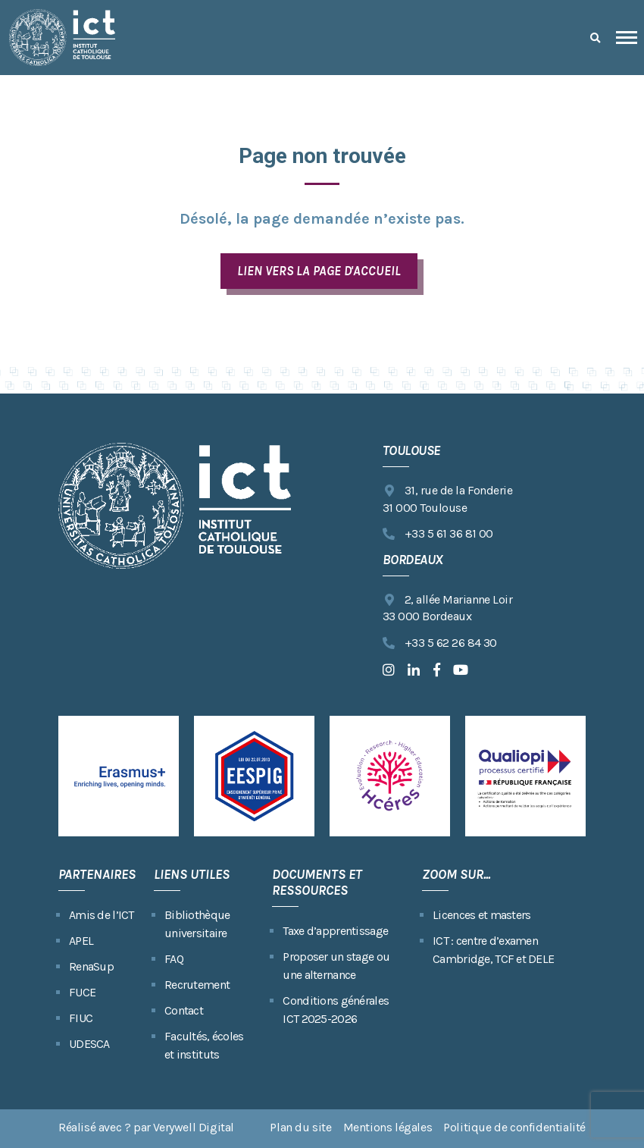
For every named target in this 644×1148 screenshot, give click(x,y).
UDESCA (89, 1044)
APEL (81, 940)
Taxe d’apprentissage (335, 931)
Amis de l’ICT (101, 915)
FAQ (173, 959)
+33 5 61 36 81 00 (438, 534)
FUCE (82, 992)
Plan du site (300, 1127)
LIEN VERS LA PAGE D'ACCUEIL (318, 270)
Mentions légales (388, 1127)
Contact (183, 1010)
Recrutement (197, 984)
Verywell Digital (193, 1127)
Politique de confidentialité (514, 1127)
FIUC (80, 1018)
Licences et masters (481, 915)
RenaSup (91, 966)
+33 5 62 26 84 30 (440, 643)
